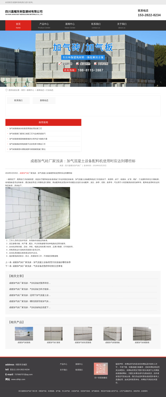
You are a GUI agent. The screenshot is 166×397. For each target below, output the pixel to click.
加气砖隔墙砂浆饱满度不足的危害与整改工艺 (27, 144)
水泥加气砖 (75, 391)
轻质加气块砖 (85, 391)
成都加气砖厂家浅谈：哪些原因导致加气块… (30, 301)
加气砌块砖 (95, 391)
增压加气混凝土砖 (107, 391)
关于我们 (122, 26)
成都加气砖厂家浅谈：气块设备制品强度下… (30, 307)
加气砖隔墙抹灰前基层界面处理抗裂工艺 (25, 128)
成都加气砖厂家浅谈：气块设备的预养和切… (30, 283)
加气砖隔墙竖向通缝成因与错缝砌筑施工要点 (27, 149)
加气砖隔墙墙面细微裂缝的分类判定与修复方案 (28, 139)
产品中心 (44, 26)
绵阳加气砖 (42, 391)
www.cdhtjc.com (18, 379)
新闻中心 (70, 26)
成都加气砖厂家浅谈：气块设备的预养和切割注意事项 (37, 266)
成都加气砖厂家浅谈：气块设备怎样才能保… (30, 289)
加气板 (58, 391)
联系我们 (96, 26)
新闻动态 (40, 90)
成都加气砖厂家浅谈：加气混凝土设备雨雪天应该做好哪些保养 (41, 262)
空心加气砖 (66, 391)
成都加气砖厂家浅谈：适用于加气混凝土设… (30, 295)
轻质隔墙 (51, 391)
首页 (18, 26)
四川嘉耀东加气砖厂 (73, 165)
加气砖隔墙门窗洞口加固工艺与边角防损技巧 (27, 134)
